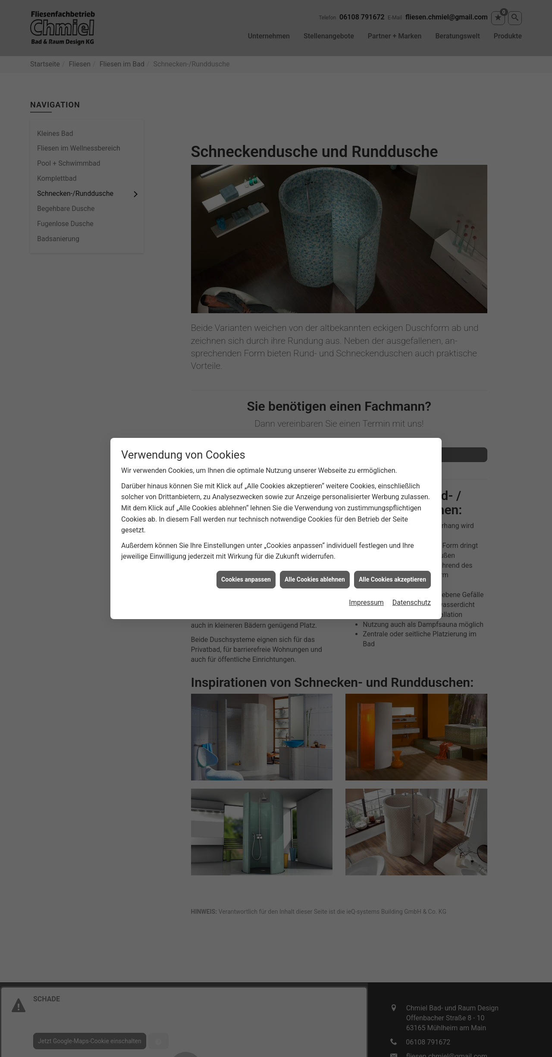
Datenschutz (411, 575)
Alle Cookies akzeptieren (392, 551)
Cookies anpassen (246, 551)
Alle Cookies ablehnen (315, 551)
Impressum (366, 575)
